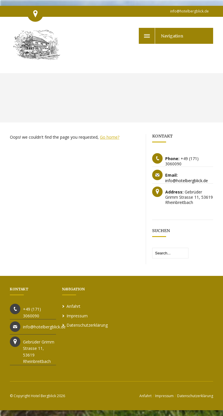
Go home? (109, 137)
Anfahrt (73, 306)
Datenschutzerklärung (87, 325)
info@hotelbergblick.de (189, 11)
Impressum (77, 316)
